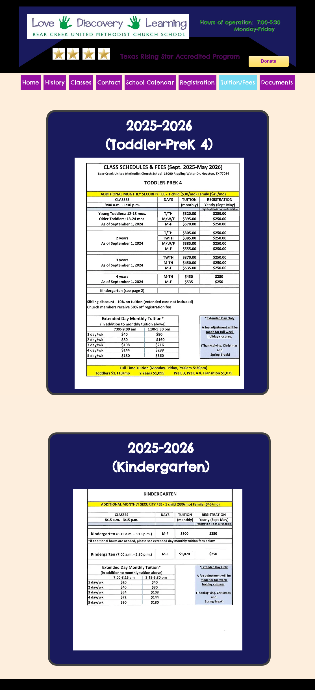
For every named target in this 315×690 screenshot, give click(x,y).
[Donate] (269, 61)
